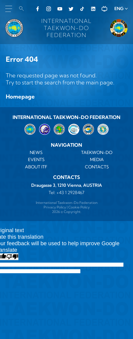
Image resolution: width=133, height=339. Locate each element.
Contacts (97, 166)
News (36, 152)
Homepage (20, 96)
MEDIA (97, 159)
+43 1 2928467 (70, 192)
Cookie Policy (79, 207)
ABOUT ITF (36, 166)
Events (36, 159)
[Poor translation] (12, 256)
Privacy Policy (55, 207)
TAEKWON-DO (96, 152)
